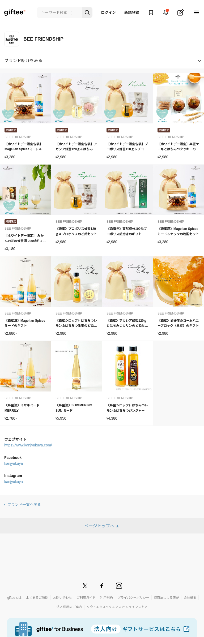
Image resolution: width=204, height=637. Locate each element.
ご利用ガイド (86, 598)
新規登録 (131, 12)
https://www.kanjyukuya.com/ (28, 445)
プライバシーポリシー (133, 598)
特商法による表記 (166, 598)
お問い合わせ (62, 598)
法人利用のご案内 (69, 607)
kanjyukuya (13, 463)
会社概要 (190, 598)
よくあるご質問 (37, 598)
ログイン (108, 12)
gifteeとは (14, 598)
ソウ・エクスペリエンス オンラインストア (117, 607)
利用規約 (106, 598)
